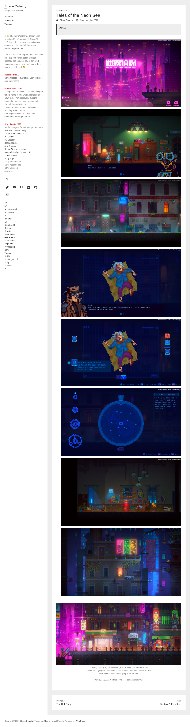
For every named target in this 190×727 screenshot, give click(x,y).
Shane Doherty (15, 6)
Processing (9, 247)
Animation (9, 212)
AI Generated (10, 209)
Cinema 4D (9, 225)
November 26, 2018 (88, 20)
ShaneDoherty (66, 20)
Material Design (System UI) (17, 152)
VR (5, 268)
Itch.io (62, 28)
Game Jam (9, 237)
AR (5, 215)
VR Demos (9, 137)
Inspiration (62, 10)
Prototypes (9, 20)
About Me (8, 16)
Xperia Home (10, 155)
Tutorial (7, 253)
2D (5, 203)
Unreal (7, 265)
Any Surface (10, 146)
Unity (6, 262)
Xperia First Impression (15, 149)
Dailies (7, 228)
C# (5, 222)
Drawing (8, 231)
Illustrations (9, 240)
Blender (8, 219)
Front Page (9, 234)
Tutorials (8, 24)
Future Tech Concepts (14, 133)
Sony (6, 250)
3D (5, 206)
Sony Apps (9, 158)
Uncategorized (11, 259)
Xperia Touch (10, 143)
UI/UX (7, 256)
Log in (7, 178)
